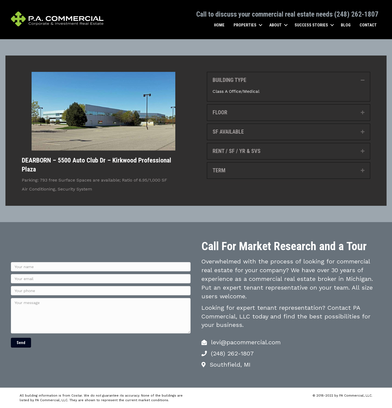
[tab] (288, 80)
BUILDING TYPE (229, 79)
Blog (346, 24)
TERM (219, 170)
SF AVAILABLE (228, 131)
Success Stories (311, 24)
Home (219, 24)
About (275, 24)
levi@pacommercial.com (246, 342)
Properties (245, 24)
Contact (368, 24)
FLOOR (220, 112)
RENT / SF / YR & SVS (237, 151)
